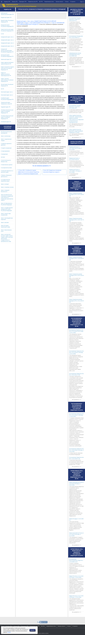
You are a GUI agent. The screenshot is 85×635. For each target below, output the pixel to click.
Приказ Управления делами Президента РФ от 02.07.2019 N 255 (76, 194)
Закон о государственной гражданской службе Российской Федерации (7, 209)
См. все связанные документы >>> (42, 165)
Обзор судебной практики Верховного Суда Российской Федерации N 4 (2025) (76, 131)
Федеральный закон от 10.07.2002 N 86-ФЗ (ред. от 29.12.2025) (75, 148)
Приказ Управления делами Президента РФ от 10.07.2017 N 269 (76, 220)
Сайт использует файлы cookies (41, 633)
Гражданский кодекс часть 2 (7, 39)
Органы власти (59, 1)
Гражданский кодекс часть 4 (7, 46)
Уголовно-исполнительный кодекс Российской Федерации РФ (7, 111)
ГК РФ (2, 33)
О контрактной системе (6, 167)
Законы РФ (14, 1)
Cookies (9, 632)
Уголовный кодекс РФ (6, 121)
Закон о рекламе (5, 222)
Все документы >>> (76, 66)
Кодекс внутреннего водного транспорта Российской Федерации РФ (7, 68)
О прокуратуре (4, 154)
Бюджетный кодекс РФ (6, 17)
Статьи (66, 1)
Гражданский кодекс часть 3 (7, 43)
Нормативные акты (49, 1)
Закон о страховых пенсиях (7, 187)
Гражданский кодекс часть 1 (7, 36)
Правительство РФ (33, 1)
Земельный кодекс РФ (6, 59)
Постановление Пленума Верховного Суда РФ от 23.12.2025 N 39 (75, 107)
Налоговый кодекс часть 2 (7, 95)
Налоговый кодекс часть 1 (7, 91)
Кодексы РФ (7, 1)
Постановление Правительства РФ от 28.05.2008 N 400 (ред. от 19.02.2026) (76, 450)
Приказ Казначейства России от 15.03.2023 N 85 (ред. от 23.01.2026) (76, 484)
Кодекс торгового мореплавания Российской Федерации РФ (7, 80)
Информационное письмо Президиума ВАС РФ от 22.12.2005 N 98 (75, 54)
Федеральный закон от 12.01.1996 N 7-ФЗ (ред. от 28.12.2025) (75, 171)
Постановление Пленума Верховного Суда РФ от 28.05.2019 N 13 (75, 19)
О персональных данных (6, 164)
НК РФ (2, 88)
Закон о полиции (5, 184)
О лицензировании (5, 151)
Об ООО (3, 157)
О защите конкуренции (6, 148)
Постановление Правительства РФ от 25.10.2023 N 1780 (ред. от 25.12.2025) (76, 352)
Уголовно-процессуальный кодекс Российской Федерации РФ (7, 117)
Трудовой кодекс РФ (5, 106)
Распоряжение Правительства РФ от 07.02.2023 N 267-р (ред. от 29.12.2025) (76, 331)
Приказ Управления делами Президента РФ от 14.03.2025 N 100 (76, 258)
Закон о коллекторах (5, 136)
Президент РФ (22, 1)
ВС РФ (41, 1)
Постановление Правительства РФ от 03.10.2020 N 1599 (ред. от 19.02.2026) (76, 415)
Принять (32, 630)
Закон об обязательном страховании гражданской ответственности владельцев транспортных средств (7, 197)
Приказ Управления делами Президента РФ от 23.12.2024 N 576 (76, 301)
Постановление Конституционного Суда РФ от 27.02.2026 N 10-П (76, 560)
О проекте (72, 1)
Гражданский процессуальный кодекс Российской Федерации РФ (7, 50)
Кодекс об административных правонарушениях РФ (6, 74)
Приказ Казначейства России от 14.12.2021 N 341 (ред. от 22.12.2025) (76, 534)
